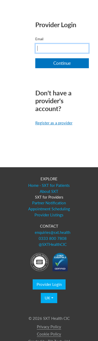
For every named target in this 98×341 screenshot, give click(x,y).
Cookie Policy (49, 334)
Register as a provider (53, 122)
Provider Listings (49, 214)
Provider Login (49, 284)
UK (47, 297)
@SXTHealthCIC (53, 244)
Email (39, 39)
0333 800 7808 (53, 238)
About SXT (49, 191)
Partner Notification (49, 202)
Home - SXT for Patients (49, 185)
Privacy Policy (49, 326)
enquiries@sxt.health (52, 232)
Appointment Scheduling (49, 208)
